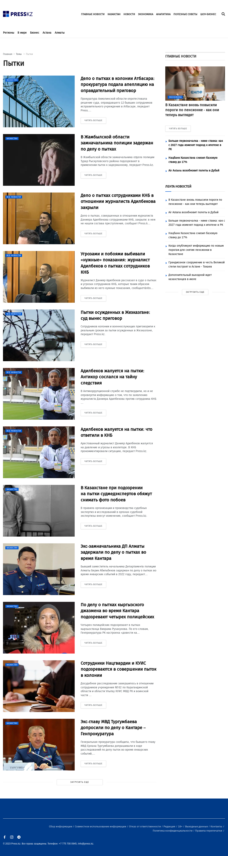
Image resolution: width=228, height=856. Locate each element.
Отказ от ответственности (145, 826)
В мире (22, 32)
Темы (19, 54)
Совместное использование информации (101, 826)
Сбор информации (61, 826)
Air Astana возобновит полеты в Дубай (193, 170)
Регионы (8, 32)
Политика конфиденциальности (173, 830)
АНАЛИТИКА (163, 14)
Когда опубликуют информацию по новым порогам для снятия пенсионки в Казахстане (196, 250)
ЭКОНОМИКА (145, 14)
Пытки (29, 54)
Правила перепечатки (209, 830)
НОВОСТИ (129, 14)
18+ (180, 826)
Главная (7, 54)
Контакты (216, 826)
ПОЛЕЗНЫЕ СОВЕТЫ (185, 14)
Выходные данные (196, 826)
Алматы (60, 32)
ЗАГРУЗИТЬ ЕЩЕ (79, 782)
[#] (18, 13)
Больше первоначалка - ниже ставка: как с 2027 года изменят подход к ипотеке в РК (195, 145)
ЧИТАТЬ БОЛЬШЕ (178, 128)
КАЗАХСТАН (114, 14)
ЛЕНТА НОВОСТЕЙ (178, 186)
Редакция (169, 826)
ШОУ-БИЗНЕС (208, 14)
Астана (47, 32)
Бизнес (34, 32)
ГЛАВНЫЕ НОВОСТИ (93, 14)
